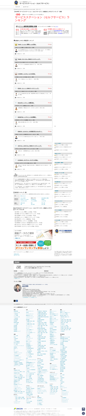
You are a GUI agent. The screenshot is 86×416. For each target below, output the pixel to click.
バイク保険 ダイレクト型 (65, 339)
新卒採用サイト (53, 336)
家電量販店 (39, 397)
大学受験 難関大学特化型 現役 (43, 316)
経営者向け (53, 356)
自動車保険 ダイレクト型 (65, 337)
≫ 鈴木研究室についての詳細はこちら (29, 297)
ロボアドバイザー (17, 365)
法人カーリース (53, 349)
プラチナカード (65, 394)
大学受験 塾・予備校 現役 (42, 311)
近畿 (21, 204)
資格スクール (39, 374)
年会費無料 (17, 355)
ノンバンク (20, 352)
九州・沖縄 (43, 204)
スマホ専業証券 (17, 341)
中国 (70, 321)
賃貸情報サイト (17, 381)
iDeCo (61, 380)
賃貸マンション (17, 383)
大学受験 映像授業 (40, 319)
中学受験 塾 (39, 335)
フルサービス (16, 253)
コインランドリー (29, 318)
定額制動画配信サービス (30, 362)
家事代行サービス (29, 315)
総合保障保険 (62, 367)
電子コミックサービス (30, 366)
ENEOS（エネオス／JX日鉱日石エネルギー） (30, 131)
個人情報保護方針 (37, 408)
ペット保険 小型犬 (63, 347)
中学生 (42, 351)
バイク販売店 (28, 352)
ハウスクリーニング (30, 316)
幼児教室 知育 (40, 355)
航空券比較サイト (29, 389)
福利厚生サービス (29, 379)
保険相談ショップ (17, 331)
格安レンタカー (29, 341)
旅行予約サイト (29, 387)
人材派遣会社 (52, 343)
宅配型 (28, 335)
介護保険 (61, 365)
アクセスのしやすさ (23, 200)
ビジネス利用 (29, 401)
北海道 (39, 322)
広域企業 (62, 331)
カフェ (27, 361)
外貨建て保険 (62, 364)
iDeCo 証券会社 (17, 342)
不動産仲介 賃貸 (17, 380)
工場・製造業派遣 (53, 329)
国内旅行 (28, 388)
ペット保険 (62, 345)
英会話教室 (39, 362)
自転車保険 (16, 319)
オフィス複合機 (29, 378)
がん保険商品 (62, 358)
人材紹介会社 (52, 341)
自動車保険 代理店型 (64, 338)
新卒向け (52, 360)
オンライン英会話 (40, 364)
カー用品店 (39, 403)
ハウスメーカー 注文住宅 (18, 393)
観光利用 (28, 402)
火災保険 (15, 321)
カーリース (28, 342)
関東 (57, 386)
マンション (17, 371)
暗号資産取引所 (17, 361)
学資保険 (15, 329)
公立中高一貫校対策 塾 (41, 341)
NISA (15, 337)
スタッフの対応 (58, 143)
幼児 (39, 361)
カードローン (16, 351)
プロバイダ (62, 318)
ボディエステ (52, 367)
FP (38, 367)
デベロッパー (17, 402)
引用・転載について (49, 408)
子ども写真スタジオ (30, 363)
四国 (62, 322)
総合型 (28, 368)
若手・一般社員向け (54, 359)
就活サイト (52, 312)
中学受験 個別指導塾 (41, 338)
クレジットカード (17, 354)
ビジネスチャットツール (54, 351)
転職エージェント (53, 321)
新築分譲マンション (17, 390)
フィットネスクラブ (41, 387)
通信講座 (39, 365)
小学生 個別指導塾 (40, 346)
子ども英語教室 (40, 359)
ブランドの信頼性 (34, 200)
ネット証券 (16, 335)
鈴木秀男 (60, 33)
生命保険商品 (62, 354)
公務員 (39, 372)
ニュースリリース (30, 408)
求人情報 (54, 408)
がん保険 (15, 328)
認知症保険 (62, 362)
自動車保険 (16, 311)
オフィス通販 (28, 376)
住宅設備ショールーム (18, 384)
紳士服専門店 (39, 400)
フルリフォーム (17, 387)
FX (60, 384)
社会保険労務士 (44, 369)
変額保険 (61, 369)
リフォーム (16, 385)
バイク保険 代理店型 (64, 341)
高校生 (39, 351)
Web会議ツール (53, 353)
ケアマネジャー (45, 371)
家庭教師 (39, 352)
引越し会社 (28, 336)
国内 (28, 398)
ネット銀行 (16, 344)
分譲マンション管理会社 (18, 375)
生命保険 (15, 325)
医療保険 (15, 326)
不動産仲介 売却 (17, 370)
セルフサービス (17, 255)
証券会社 (16, 338)
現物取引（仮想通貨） (19, 362)
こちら (56, 26)
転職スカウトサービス (54, 319)
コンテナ (28, 334)
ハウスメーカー (17, 401)
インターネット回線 (64, 325)
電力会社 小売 (28, 381)
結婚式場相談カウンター (54, 378)
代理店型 (16, 318)
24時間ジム (39, 388)
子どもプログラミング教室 (42, 382)
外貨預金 (15, 347)
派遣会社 (51, 328)
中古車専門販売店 (30, 348)
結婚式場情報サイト (53, 379)
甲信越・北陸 (43, 331)
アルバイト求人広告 (53, 344)
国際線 (31, 394)
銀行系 (16, 352)
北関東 (19, 397)
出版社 (28, 371)
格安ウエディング (53, 375)
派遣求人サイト (53, 331)
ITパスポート (43, 372)
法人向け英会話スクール (41, 381)
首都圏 (16, 377)
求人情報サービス (53, 332)
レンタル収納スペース (31, 332)
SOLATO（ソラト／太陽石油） (26, 102)
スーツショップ (40, 401)
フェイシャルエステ (53, 366)
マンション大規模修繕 (18, 378)
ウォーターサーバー (30, 311)
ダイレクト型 (17, 312)
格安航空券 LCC (29, 392)
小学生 (46, 351)
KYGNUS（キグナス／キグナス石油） (28, 160)
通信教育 (39, 349)
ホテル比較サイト (29, 391)
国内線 (28, 394)
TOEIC (39, 369)
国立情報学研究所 (58, 30)
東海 (19, 377)
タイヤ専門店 (39, 404)
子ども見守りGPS (29, 382)
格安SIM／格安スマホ (64, 315)
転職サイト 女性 (53, 318)
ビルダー (16, 395)
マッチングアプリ (53, 380)
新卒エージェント (53, 339)
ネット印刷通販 (53, 350)
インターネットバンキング (19, 345)
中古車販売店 (28, 346)
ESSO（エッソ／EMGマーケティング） (28, 88)
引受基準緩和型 (64, 352)
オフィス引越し (29, 375)
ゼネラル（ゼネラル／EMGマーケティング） (30, 145)
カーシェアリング (29, 338)
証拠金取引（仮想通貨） (19, 364)
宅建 (39, 368)
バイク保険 (16, 315)
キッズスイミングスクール (42, 391)
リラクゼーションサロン (41, 390)
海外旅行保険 (16, 322)
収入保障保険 (63, 357)
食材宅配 (27, 319)
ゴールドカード (17, 358)
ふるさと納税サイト (30, 329)
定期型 (65, 351)
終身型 (62, 351)
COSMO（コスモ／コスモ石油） (27, 74)
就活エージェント (53, 311)
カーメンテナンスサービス (31, 359)
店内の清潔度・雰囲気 (59, 162)
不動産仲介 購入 (17, 373)
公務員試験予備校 (40, 379)
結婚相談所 (52, 376)
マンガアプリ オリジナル (30, 372)
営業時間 (42, 199)
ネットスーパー (29, 325)
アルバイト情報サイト (54, 315)
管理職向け (53, 357)
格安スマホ (67, 316)
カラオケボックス (53, 392)
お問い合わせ (43, 408)
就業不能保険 (62, 361)
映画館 (51, 385)
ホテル (27, 399)
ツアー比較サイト (29, 395)
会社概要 (25, 408)
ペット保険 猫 (62, 348)
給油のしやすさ (58, 153)
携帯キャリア (62, 311)
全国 (56, 391)
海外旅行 (32, 388)
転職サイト (52, 316)
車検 (27, 358)
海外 (30, 398)
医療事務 (41, 367)
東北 (16, 397)
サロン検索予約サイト (54, 369)
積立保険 (61, 371)
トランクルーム (29, 331)
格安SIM (62, 316)
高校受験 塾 (39, 321)
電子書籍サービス (29, 365)
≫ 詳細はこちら (17, 278)
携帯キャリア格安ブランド (65, 312)
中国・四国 (33, 204)
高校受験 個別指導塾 (41, 328)
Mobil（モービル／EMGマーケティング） (29, 59)
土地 (24, 371)
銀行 (15, 339)
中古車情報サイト (29, 345)
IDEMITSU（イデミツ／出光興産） (27, 117)
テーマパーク (52, 394)
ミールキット (28, 322)
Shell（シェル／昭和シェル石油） (27, 44)
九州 (24, 377)
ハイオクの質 (43, 200)
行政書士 (39, 371)
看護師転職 (52, 322)
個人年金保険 (62, 368)
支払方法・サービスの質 (24, 199)
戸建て (21, 371)
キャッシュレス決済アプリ (19, 359)
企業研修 (51, 354)
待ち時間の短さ (33, 199)
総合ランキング (23, 195)
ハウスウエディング (53, 373)
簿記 (41, 368)
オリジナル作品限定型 (31, 369)
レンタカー (28, 339)
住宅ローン (16, 348)
